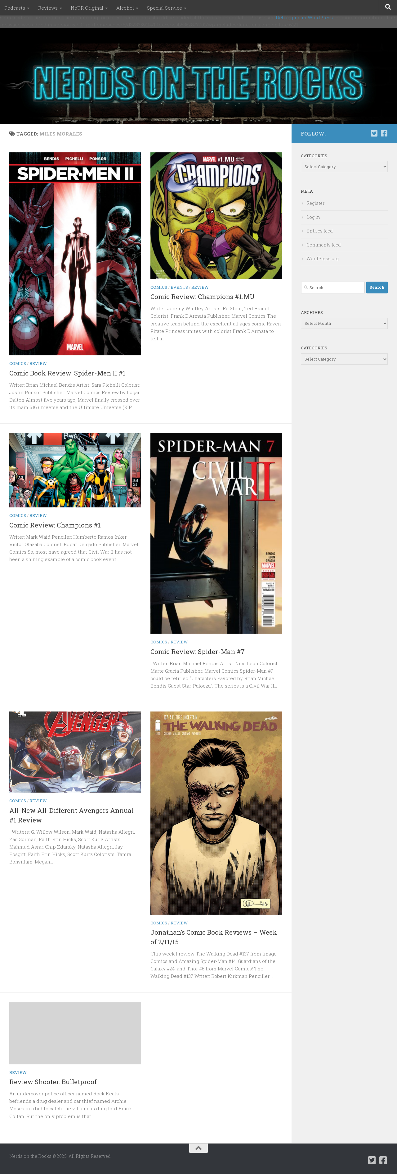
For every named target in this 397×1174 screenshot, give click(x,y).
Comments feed (323, 245)
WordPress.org (322, 258)
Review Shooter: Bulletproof (53, 1081)
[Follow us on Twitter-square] (374, 133)
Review (38, 363)
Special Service (164, 8)
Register (315, 203)
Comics (17, 363)
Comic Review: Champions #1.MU (202, 296)
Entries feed (319, 231)
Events (179, 287)
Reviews (48, 8)
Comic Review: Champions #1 (55, 525)
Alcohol (125, 8)
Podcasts (14, 8)
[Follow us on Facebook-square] (384, 133)
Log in (313, 217)
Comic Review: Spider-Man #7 (197, 651)
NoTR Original (87, 8)
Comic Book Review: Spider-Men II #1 (67, 373)
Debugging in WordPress (304, 17)
